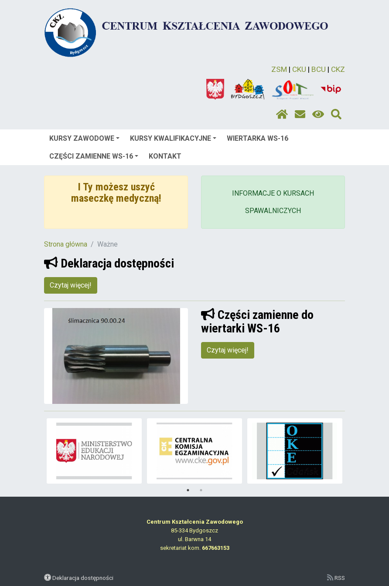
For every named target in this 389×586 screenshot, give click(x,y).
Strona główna (65, 244)
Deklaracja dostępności (82, 577)
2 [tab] (201, 490)
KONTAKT (165, 156)
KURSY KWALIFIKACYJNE (173, 138)
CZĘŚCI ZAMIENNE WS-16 (93, 156)
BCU (318, 69)
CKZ (338, 69)
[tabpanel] (94, 451)
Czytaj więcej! (71, 285)
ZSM (279, 69)
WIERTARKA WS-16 (257, 138)
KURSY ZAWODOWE (84, 138)
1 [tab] (188, 490)
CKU (299, 69)
